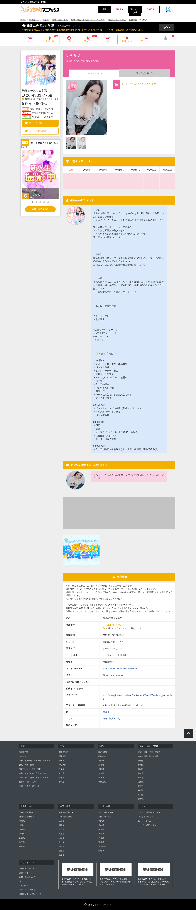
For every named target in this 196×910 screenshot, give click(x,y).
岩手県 (22, 842)
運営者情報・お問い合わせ (30, 894)
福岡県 (101, 821)
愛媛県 (61, 851)
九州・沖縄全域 (104, 817)
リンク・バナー (25, 881)
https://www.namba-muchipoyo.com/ (120, 668)
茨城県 (61, 773)
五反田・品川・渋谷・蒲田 (30, 769)
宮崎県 (101, 842)
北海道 (22, 825)
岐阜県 (141, 773)
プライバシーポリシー (28, 890)
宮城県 (22, 821)
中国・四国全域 (65, 817)
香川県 (61, 842)
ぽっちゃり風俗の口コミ (148, 817)
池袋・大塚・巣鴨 (26, 765)
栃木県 (61, 778)
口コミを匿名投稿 (35, 131)
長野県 (141, 786)
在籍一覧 (133, 20)
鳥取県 (61, 829)
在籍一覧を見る (40, 209)
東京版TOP (23, 752)
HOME (23, 20)
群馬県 (61, 782)
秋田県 (22, 834)
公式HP (166, 27)
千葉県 (61, 769)
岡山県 (61, 825)
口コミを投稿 (33, 123)
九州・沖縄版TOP (105, 812)
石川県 (141, 790)
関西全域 (102, 756)
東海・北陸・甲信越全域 (148, 756)
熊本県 (101, 825)
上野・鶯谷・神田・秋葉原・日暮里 (33, 778)
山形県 (22, 838)
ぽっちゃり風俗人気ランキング (151, 812)
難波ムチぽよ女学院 (117, 20)
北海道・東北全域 (26, 817)
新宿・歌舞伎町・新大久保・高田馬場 (34, 761)
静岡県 (141, 765)
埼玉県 (61, 761)
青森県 (22, 829)
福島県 (22, 846)
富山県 (141, 795)
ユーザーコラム (144, 821)
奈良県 (101, 778)
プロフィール (94, 73)
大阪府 (46, 20)
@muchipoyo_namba (113, 675)
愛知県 (141, 761)
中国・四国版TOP (66, 812)
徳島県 (61, 846)
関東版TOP (63, 752)
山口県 (61, 838)
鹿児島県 (102, 846)
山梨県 (141, 782)
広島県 (61, 821)
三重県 (141, 778)
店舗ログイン (24, 873)
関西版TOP (34, 20)
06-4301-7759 (39, 95)
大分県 (101, 838)
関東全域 (62, 756)
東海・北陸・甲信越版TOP (149, 752)
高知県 (61, 855)
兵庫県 (101, 769)
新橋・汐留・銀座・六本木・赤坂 (33, 773)
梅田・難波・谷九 (60, 20)
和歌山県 (102, 782)
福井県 (141, 799)
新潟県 (141, 769)
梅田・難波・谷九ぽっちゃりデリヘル (88, 20)
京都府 (101, 765)
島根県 (61, 834)
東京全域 (23, 756)
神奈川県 (62, 765)
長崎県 (101, 834)
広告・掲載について (27, 877)
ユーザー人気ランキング (148, 825)
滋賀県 (101, 773)
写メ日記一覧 (144, 73)
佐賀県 (101, 829)
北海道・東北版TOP (27, 812)
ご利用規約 (23, 885)
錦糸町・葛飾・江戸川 (28, 782)
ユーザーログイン (26, 868)
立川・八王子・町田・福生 (30, 786)
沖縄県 (101, 851)
